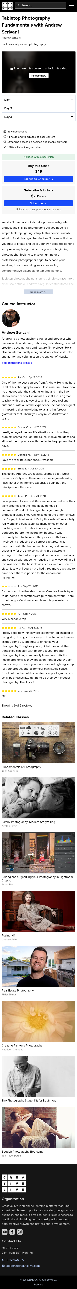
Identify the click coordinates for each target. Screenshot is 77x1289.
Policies (38, 1284)
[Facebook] (12, 1232)
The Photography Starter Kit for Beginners (29, 1100)
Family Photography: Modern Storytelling (28, 822)
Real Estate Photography (18, 990)
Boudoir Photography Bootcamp (22, 1151)
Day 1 (7, 100)
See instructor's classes (17, 363)
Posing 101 (8, 935)
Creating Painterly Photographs (22, 1045)
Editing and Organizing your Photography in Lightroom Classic (37, 878)
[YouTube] (5, 1232)
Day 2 (8, 108)
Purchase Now (38, 75)
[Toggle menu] (72, 5)
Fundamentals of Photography (21, 767)
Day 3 (8, 117)
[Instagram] (20, 1232)
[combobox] (40, 5)
